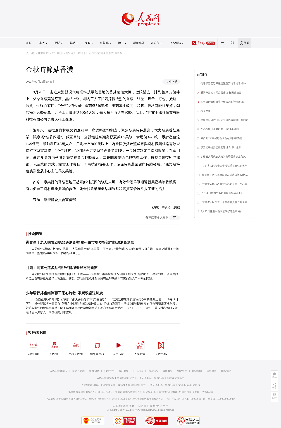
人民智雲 (140, 347)
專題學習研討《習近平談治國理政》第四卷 (224, 120)
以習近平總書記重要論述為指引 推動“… (223, 147)
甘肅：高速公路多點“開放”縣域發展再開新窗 (61, 268)
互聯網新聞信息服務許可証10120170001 (90, 392)
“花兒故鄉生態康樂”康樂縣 (107, 53)
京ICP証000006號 (191, 399)
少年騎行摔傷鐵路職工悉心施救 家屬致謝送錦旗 (64, 293)
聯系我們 (226, 371)
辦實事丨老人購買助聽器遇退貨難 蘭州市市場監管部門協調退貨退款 (80, 242)
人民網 (30, 53)
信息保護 (211, 371)
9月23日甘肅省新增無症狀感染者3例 (221, 211)
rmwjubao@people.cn (189, 385)
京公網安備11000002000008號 (219, 399)
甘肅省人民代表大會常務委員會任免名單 (224, 165)
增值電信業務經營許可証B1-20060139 (135, 392)
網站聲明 (182, 371)
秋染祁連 (206, 111)
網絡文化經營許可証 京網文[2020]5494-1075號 (114, 399)
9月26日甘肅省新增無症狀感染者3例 (222, 193)
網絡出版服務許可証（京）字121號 (160, 399)
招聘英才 (109, 371)
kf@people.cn (108, 385)
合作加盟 (138, 371)
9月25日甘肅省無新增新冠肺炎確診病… (222, 138)
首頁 (29, 42)
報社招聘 (94, 371)
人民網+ (54, 347)
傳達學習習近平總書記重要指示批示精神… (224, 83)
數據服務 (168, 371)
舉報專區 (139, 42)
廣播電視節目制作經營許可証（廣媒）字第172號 (186, 392)
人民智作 (161, 347)
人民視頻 (118, 347)
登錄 (247, 42)
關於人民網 (78, 371)
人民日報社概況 (58, 371)
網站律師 (197, 371)
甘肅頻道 (43, 53)
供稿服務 (153, 371)
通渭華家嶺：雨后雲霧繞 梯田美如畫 (221, 92)
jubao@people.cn (175, 378)
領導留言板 (97, 347)
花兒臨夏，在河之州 (77, 53)
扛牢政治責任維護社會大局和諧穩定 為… (223, 101)
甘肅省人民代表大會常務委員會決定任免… (224, 156)
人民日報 (33, 347)
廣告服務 (123, 371)
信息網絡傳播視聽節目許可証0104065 (66, 399)
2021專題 (57, 53)
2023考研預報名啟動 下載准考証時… (221, 129)
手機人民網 (76, 347)
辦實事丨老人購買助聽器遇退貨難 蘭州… (225, 175)
